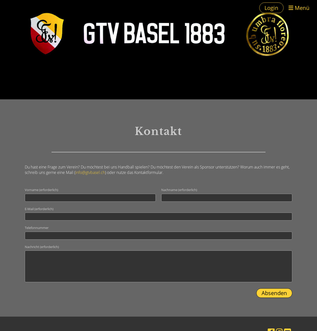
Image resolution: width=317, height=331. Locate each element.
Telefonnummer (37, 227)
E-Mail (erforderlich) (39, 209)
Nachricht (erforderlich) (42, 247)
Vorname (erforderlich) (41, 190)
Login (271, 7)
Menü (299, 7)
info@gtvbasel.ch (90, 172)
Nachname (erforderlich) (179, 190)
